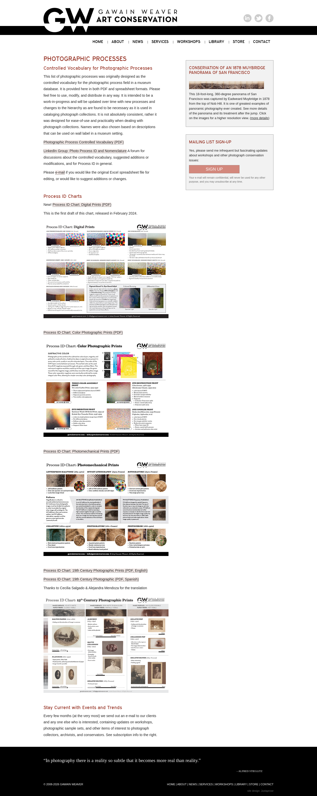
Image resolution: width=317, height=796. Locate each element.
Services (160, 41)
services (206, 784)
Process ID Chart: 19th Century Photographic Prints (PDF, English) (96, 570)
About (118, 41)
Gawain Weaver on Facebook (270, 18)
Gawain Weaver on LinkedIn (248, 18)
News (137, 41)
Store (238, 41)
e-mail (60, 172)
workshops (224, 784)
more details (259, 118)
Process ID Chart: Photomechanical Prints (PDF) (82, 451)
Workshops (188, 41)
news (193, 784)
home (171, 784)
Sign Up (214, 169)
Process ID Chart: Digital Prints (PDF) (81, 205)
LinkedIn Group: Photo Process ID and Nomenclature (85, 151)
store (253, 784)
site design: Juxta (260, 791)
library (241, 784)
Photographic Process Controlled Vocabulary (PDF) (84, 142)
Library (216, 41)
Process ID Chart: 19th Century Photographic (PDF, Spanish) (91, 579)
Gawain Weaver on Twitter (258, 18)
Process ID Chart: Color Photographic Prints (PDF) (83, 332)
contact (267, 784)
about (181, 784)
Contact (261, 41)
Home (97, 41)
